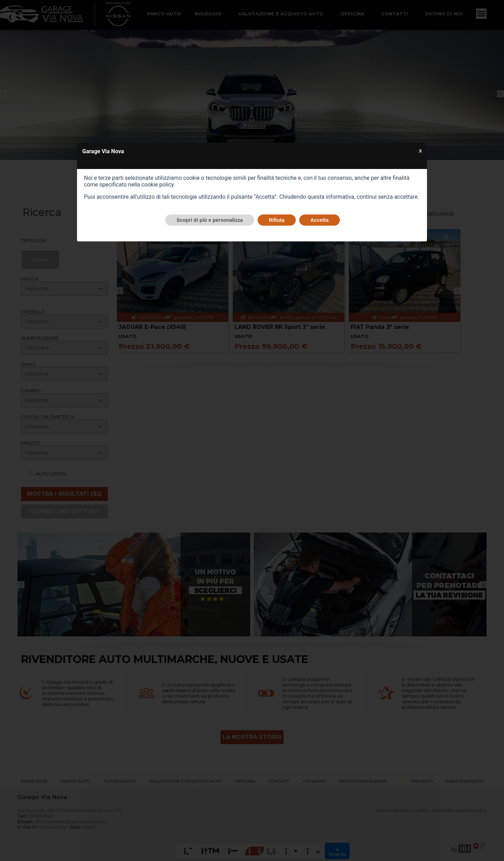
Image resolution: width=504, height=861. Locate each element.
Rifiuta (277, 220)
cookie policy (157, 184)
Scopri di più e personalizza (209, 220)
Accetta (319, 220)
